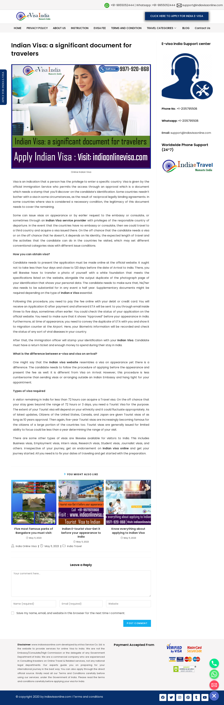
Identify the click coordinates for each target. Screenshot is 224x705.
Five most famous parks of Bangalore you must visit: (33, 531)
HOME (17, 28)
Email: (166, 133)
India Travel (74, 546)
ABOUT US (59, 28)
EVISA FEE (100, 28)
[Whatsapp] (214, 674)
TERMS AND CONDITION (126, 28)
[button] (176, 16)
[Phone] (214, 663)
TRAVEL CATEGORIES (162, 28)
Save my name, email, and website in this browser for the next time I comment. (70, 613)
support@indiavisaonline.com (202, 5)
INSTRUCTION (79, 28)
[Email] (214, 685)
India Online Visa (26, 546)
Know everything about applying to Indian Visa (128, 531)
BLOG (185, 28)
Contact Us (202, 28)
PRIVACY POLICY (37, 28)
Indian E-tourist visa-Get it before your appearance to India (81, 533)
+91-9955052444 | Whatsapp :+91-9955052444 (143, 5)
